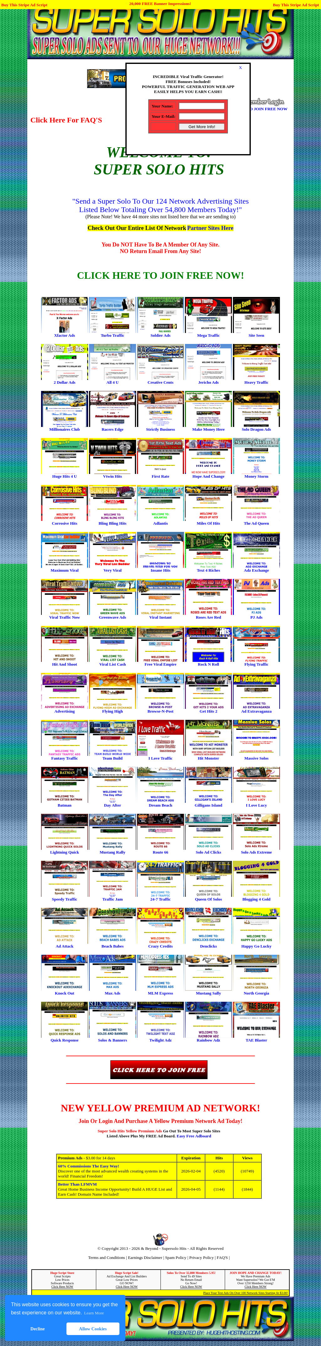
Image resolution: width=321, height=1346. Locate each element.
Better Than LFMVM (77, 1184)
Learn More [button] (94, 1313)
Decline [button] (37, 1328)
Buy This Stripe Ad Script (24, 5)
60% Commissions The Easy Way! (88, 1166)
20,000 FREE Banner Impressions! (160, 3)
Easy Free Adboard (194, 1136)
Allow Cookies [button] (93, 1328)
